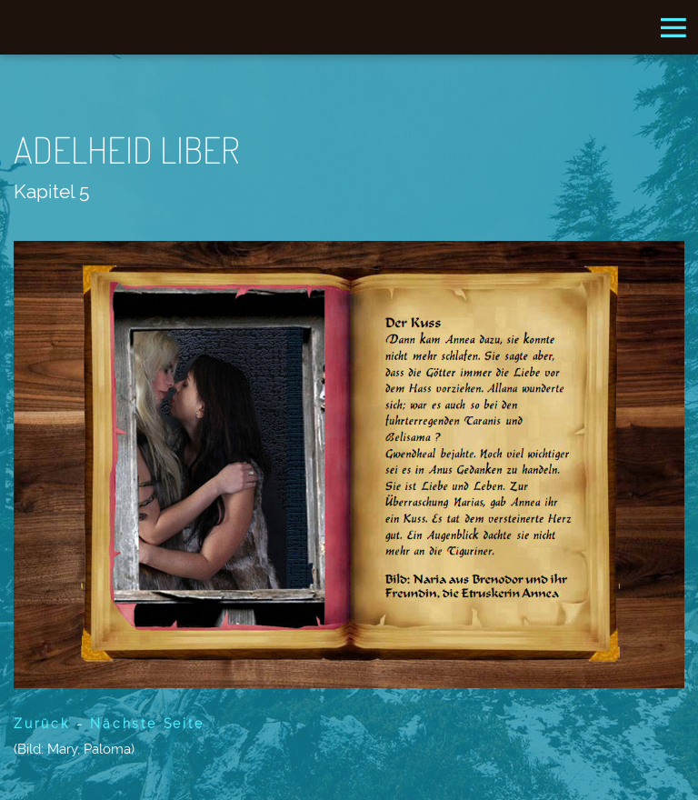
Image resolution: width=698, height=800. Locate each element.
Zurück (42, 723)
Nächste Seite (147, 723)
